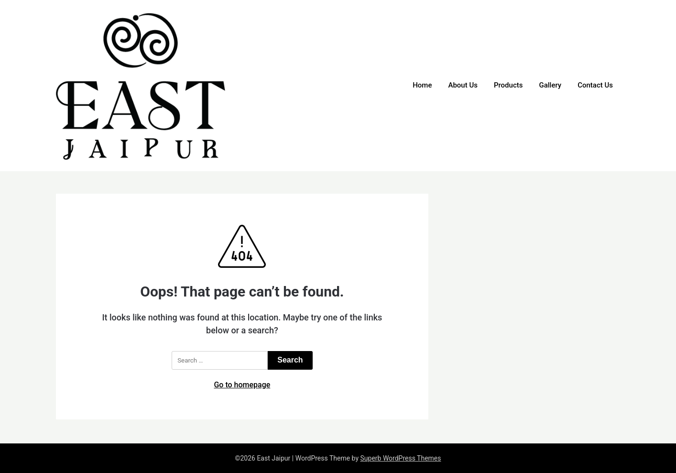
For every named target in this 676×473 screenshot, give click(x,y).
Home (422, 85)
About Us (463, 85)
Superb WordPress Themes (400, 458)
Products (508, 85)
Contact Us (595, 85)
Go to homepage (242, 384)
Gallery (550, 85)
